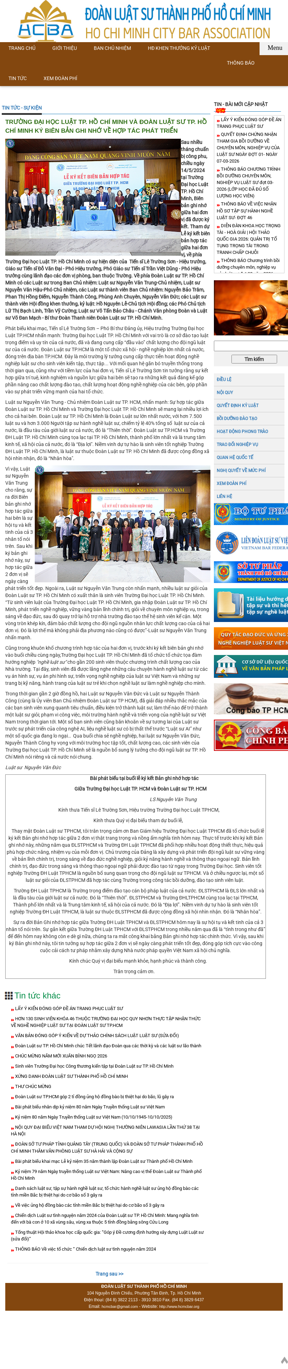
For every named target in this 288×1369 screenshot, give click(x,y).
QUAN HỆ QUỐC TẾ (235, 457)
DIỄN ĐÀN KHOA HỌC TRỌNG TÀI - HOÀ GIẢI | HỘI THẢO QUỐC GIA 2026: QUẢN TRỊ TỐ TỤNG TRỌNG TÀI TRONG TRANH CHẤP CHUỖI (249, 239)
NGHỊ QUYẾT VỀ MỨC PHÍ (241, 470)
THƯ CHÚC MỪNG (32, 1086)
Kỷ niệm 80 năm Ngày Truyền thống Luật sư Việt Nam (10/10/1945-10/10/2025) (93, 1117)
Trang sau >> (109, 1274)
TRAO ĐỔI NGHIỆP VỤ (237, 444)
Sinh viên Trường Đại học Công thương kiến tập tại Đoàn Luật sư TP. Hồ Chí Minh (94, 1066)
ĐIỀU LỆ (224, 379)
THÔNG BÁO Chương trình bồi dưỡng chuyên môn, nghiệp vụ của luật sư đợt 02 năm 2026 (248, 267)
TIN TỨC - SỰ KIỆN (22, 108)
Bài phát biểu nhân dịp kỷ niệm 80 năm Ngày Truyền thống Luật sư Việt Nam (89, 1106)
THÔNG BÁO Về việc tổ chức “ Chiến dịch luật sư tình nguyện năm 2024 (85, 1249)
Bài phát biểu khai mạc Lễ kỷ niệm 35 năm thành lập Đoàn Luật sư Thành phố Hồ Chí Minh (103, 1161)
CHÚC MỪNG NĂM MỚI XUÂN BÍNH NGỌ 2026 (60, 1056)
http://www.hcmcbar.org (179, 1306)
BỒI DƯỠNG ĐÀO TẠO (237, 418)
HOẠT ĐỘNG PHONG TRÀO (242, 431)
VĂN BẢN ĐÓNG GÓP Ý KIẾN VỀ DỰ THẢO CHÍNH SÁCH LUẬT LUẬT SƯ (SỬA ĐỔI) (96, 1035)
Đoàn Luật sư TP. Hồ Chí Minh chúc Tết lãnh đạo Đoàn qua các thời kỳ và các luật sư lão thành (107, 1045)
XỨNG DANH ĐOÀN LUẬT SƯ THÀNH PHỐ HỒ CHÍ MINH (71, 1076)
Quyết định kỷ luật (237, 405)
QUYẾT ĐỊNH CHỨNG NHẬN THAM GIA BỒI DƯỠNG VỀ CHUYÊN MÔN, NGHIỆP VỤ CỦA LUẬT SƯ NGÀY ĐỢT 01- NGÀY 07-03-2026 (248, 148)
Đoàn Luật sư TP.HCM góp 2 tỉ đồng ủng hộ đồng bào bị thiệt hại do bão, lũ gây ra (94, 1096)
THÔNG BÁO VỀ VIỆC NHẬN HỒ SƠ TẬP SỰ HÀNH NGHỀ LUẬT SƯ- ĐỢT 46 (246, 210)
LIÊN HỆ (224, 496)
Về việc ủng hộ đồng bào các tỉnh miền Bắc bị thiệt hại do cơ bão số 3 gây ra (89, 1205)
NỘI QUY (225, 392)
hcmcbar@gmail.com (120, 1306)
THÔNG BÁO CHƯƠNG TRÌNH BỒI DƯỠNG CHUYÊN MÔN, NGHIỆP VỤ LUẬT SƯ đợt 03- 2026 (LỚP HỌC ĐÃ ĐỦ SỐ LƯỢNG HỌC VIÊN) (248, 182)
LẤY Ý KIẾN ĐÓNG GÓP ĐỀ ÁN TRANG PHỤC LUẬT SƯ (68, 1008)
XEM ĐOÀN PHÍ (231, 483)
